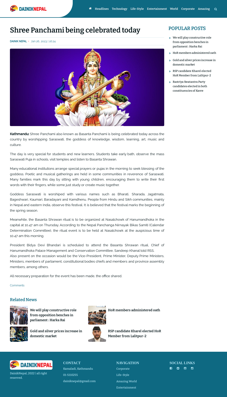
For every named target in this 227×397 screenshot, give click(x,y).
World (175, 8)
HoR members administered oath (135, 310)
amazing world (126, 381)
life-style (123, 375)
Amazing (204, 8)
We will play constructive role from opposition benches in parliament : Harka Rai (54, 315)
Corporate (188, 8)
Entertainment (158, 8)
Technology (121, 8)
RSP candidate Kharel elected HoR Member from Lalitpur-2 (133, 334)
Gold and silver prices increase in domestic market (57, 334)
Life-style (138, 8)
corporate (123, 368)
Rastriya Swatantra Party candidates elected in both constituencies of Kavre (190, 91)
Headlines (104, 8)
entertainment (126, 387)
